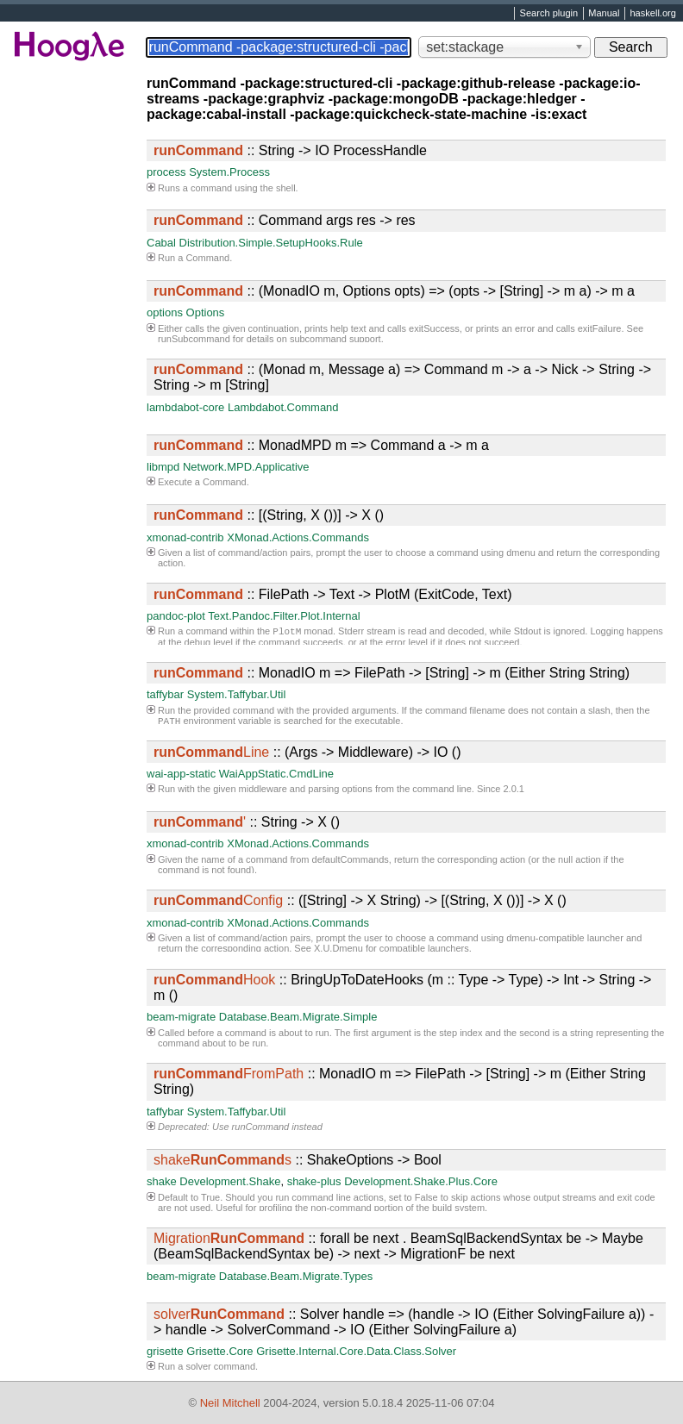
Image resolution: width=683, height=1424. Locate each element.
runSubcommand (194, 339)
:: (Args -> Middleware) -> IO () (307, 752)
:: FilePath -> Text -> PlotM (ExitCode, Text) (333, 594)
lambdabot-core (185, 407)
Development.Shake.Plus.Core (421, 1181)
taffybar (165, 694)
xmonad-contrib (185, 537)
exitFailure (600, 328)
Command (207, 258)
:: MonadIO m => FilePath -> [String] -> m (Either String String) (392, 672)
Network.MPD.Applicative (246, 466)
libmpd (163, 466)
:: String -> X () (247, 822)
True (210, 1197)
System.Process (229, 172)
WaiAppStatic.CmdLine (276, 773)
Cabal (161, 242)
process (166, 172)
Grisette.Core (219, 1351)
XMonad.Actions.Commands (298, 537)
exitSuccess (434, 328)
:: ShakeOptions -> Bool (298, 1159)
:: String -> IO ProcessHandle (290, 150)
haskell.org (652, 14)
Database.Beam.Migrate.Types (296, 1276)
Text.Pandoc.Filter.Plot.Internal (284, 615)
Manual (603, 14)
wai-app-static (181, 773)
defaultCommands (350, 859)
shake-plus (314, 1181)
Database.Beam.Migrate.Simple (298, 1016)
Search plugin (549, 14)
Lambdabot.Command (283, 407)
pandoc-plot (176, 615)
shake (162, 1181)
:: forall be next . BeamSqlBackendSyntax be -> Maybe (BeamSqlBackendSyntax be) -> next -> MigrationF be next (398, 1246)
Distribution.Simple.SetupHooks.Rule (271, 242)
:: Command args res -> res (285, 220)
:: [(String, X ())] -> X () (269, 515)
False (426, 1197)
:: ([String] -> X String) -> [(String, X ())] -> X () (360, 900)
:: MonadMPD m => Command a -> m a (321, 445)
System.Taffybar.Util (236, 694)
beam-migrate (181, 1016)
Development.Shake (229, 1181)
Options (205, 312)
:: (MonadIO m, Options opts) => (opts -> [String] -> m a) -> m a (394, 291)
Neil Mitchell (230, 1402)
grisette (165, 1351)
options (165, 312)
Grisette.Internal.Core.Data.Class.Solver (356, 1351)
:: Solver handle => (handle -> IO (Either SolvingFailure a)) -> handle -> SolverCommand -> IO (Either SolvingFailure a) (404, 1322)
